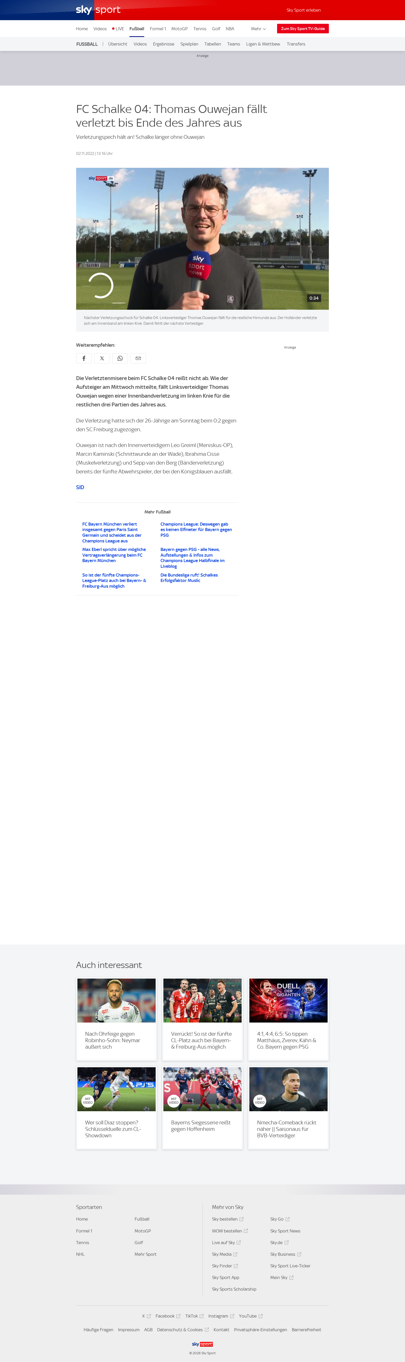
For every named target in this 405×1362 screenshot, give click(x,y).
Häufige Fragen (98, 1329)
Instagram (220, 1316)
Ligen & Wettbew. (263, 44)
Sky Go (279, 1219)
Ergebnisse (163, 44)
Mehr (259, 28)
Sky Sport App (225, 1277)
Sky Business (285, 1255)
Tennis (199, 28)
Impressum (129, 1329)
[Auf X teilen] (102, 358)
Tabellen (213, 44)
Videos (100, 28)
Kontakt (221, 1329)
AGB (148, 1329)
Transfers (296, 44)
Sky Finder (224, 1266)
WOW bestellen (229, 1231)
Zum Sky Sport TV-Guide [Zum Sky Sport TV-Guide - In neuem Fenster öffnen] (303, 28)
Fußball (136, 28)
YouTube (250, 1316)
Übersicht (117, 44)
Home (82, 28)
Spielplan (189, 44)
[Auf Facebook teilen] (84, 358)
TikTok (193, 1316)
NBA (230, 28)
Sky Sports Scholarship (234, 1289)
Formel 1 (158, 28)
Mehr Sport (146, 1254)
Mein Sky (281, 1278)
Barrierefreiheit (306, 1329)
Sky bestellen (227, 1219)
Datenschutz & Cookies (182, 1330)
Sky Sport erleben (304, 10)
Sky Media (224, 1255)
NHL (80, 1254)
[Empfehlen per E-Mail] (138, 358)
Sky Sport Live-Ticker (290, 1265)
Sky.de (278, 1243)
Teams (233, 44)
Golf (216, 28)
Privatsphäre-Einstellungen (260, 1329)
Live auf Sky (225, 1243)
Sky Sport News (285, 1231)
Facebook (167, 1316)
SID (80, 487)
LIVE (120, 28)
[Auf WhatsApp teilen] (120, 358)
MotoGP (179, 28)
